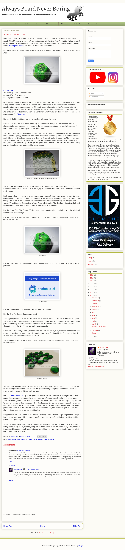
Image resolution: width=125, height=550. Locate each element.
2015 (92, 289)
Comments (93, 97)
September (96, 306)
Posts (92, 93)
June (94, 315)
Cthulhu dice (12, 439)
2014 (92, 292)
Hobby (38, 24)
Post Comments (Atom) (46, 533)
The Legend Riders (16, 46)
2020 (92, 275)
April (93, 321)
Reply (10, 461)
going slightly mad (22, 439)
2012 (92, 337)
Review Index (78, 24)
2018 (92, 281)
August (94, 309)
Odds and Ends (51, 24)
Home (8, 24)
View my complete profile (96, 366)
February (95, 330)
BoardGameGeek (16, 396)
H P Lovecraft (20, 114)
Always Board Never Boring (36, 9)
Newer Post (7, 526)
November (95, 301)
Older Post (77, 526)
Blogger (81, 546)
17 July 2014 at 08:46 (32, 469)
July (93, 312)
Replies (13, 465)
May (93, 318)
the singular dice (49, 439)
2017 (92, 284)
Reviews (27, 24)
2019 (92, 278)
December (95, 298)
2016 (92, 287)
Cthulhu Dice (8, 90)
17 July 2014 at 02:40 (23, 450)
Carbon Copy (18, 469)
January (95, 333)
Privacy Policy (93, 24)
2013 (92, 295)
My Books (64, 24)
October (95, 304)
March (94, 324)
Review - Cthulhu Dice (99, 326)
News (17, 24)
